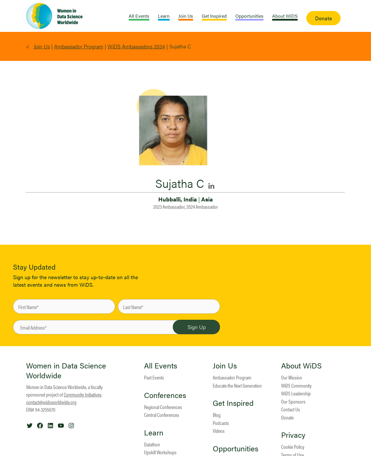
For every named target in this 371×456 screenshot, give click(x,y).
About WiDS (301, 365)
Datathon (152, 444)
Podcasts (221, 422)
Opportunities (235, 448)
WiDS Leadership (296, 393)
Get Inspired (233, 403)
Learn (153, 432)
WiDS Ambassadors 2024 (136, 46)
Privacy (293, 435)
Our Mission (291, 377)
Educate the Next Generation (237, 385)
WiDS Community (296, 385)
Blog (217, 414)
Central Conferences (161, 414)
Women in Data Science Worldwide (66, 370)
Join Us (42, 46)
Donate (287, 417)
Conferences (165, 395)
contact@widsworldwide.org (51, 402)
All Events (160, 365)
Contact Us (290, 409)
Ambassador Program (78, 46)
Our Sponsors (293, 401)
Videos (219, 430)
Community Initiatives (82, 394)
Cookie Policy (292, 446)
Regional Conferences (163, 406)
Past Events (154, 377)
